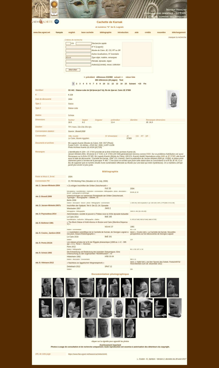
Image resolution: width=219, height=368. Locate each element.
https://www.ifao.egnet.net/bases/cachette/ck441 (87, 355)
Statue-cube (73, 109)
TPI (69, 128)
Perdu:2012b (46, 244)
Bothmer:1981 (47, 224)
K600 (148, 155)
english (72, 32)
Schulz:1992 (46, 254)
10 (104, 85)
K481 (101, 155)
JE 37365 (91, 153)
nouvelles (161, 32)
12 (113, 85)
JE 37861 (109, 155)
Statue (70, 105)
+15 (139, 85)
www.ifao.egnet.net (41, 32)
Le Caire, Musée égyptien (78, 139)
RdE (106, 190)
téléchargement (179, 32)
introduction (123, 32)
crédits (148, 32)
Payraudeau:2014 (48, 215)
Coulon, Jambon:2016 (50, 234)
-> (118, 78)
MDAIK (108, 228)
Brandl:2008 (46, 198)
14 (121, 85)
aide (136, 32)
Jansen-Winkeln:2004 (50, 187)
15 (126, 85)
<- (89, 78)
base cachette (87, 32)
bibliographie (105, 32)
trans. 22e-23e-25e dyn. (82, 128)
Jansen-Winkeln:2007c (51, 207)
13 (117, 85)
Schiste (71, 117)
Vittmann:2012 (47, 264)
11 (108, 85)
